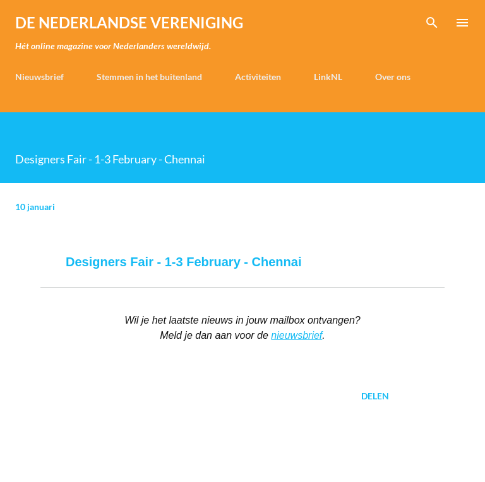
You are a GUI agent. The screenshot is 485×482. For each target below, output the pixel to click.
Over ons (392, 76)
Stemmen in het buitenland (149, 76)
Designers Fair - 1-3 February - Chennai (183, 262)
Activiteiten (258, 76)
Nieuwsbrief (39, 76)
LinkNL (328, 76)
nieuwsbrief (296, 335)
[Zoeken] (432, 22)
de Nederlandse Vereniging (129, 22)
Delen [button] (375, 396)
